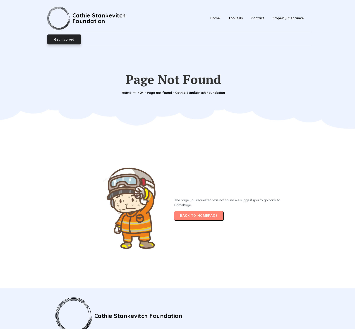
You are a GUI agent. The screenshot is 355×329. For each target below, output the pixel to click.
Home (125, 72)
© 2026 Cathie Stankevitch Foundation (178, 315)
